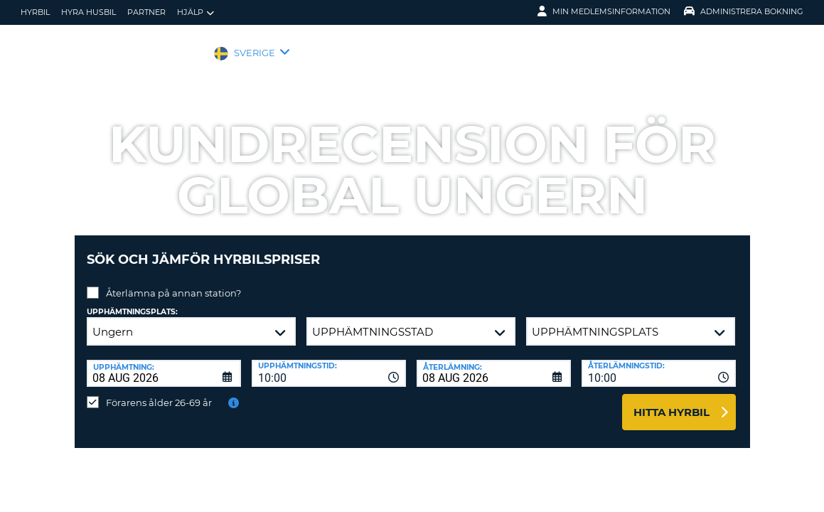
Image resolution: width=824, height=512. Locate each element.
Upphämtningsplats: (132, 301)
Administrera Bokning (743, 11)
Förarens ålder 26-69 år (159, 392)
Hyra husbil (88, 12)
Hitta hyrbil (671, 401)
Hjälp (195, 12)
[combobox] (329, 363)
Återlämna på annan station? (173, 282)
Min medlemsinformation (603, 11)
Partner (146, 12)
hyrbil (35, 12)
